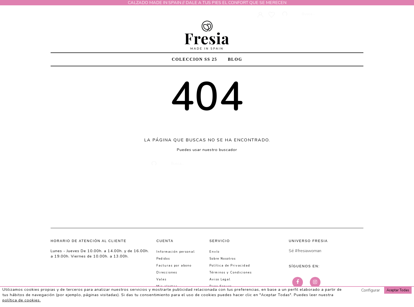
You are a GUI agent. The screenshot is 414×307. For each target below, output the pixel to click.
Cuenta (164, 241)
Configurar (370, 290)
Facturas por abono (174, 266)
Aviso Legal (220, 279)
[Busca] (324, 11)
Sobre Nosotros (222, 259)
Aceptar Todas (398, 290)
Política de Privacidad (229, 266)
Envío (214, 252)
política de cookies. (21, 300)
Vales (161, 279)
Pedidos (163, 259)
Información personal (175, 252)
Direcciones (166, 273)
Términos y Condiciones (230, 273)
